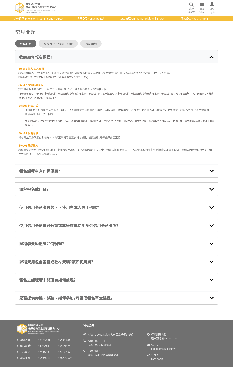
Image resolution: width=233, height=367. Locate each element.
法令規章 (45, 358)
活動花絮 (65, 340)
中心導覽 (25, 352)
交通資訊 (45, 352)
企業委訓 (45, 340)
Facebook (157, 359)
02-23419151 (103, 341)
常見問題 (65, 346)
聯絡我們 (45, 346)
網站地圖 (25, 358)
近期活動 (25, 340)
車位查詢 (65, 352)
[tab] (116, 57)
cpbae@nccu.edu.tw (163, 348)
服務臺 (23, 346)
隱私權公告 (66, 358)
